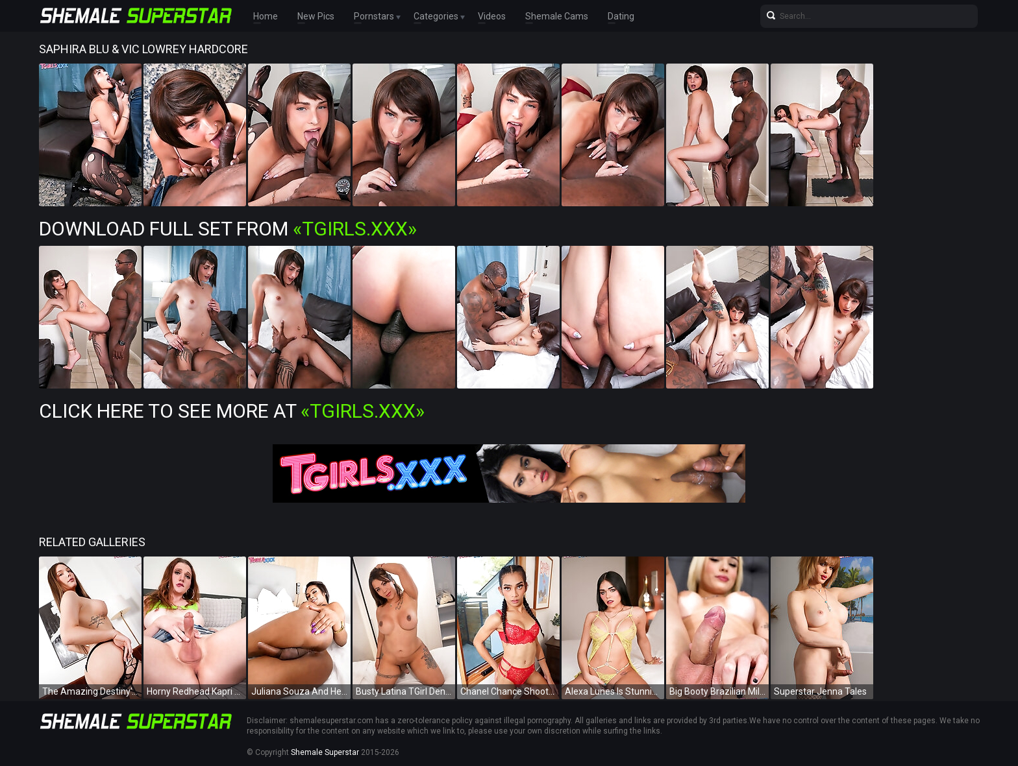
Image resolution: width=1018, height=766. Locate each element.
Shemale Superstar (325, 752)
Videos (492, 16)
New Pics (315, 16)
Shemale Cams (556, 16)
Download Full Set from (228, 228)
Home (265, 16)
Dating (621, 16)
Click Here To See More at (232, 411)
